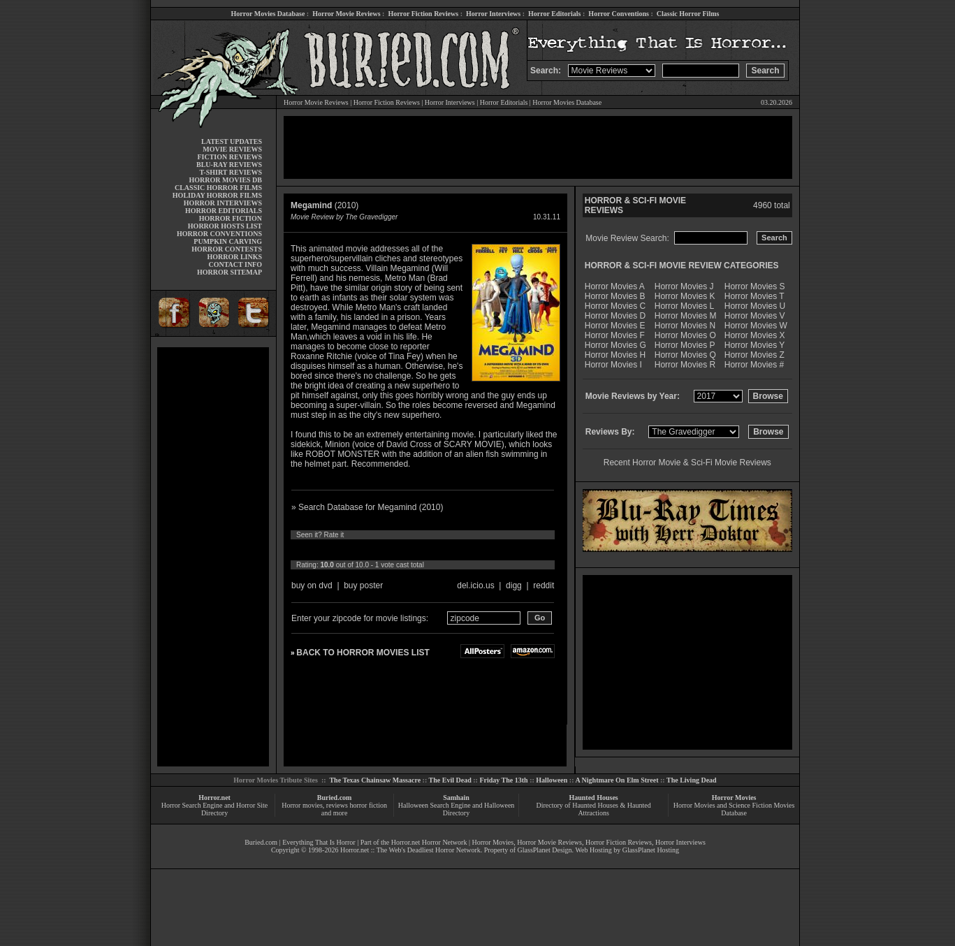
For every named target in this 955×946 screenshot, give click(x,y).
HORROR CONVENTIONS (219, 234)
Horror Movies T (754, 296)
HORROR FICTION (230, 218)
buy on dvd (312, 585)
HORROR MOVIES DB (225, 180)
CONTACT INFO (235, 264)
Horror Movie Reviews (346, 13)
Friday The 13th (503, 780)
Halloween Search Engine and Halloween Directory (456, 809)
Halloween (551, 780)
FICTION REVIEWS (229, 157)
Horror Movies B (615, 296)
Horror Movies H (615, 355)
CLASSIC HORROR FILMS (218, 187)
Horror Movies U (754, 306)
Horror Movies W (755, 325)
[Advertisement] (213, 556)
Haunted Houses (593, 797)
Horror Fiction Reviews (423, 13)
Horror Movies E (615, 325)
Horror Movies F (615, 335)
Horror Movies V (754, 316)
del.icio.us (475, 585)
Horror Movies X (754, 335)
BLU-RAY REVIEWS (229, 164)
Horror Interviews (493, 13)
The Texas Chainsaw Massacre (375, 780)
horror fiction (368, 805)
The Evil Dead (450, 780)
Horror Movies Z (754, 355)
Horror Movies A (615, 286)
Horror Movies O (685, 335)
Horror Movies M (686, 316)
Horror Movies (734, 797)
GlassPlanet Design (545, 850)
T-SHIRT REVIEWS (231, 172)
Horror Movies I (613, 365)
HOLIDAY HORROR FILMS (217, 195)
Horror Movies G (615, 345)
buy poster (363, 585)
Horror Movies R (685, 365)
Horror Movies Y (754, 345)
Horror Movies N (685, 325)
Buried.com (334, 797)
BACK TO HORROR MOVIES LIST (362, 652)
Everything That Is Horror (319, 842)
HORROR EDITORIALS (223, 210)
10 (427, 550)
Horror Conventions (618, 13)
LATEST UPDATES (231, 141)
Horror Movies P (685, 345)
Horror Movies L (684, 306)
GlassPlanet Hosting (650, 850)
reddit (543, 585)
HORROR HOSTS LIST (225, 226)
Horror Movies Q (685, 355)
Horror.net (214, 797)
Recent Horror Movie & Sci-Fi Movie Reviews (687, 462)
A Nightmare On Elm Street (616, 780)
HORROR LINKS (234, 257)
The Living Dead (691, 780)
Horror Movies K (685, 296)
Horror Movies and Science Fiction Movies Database (734, 809)
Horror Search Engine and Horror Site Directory (214, 809)
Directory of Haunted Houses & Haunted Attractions (594, 809)
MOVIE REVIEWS (232, 149)
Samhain (456, 797)
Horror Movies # (754, 365)
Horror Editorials (554, 13)
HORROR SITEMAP (229, 272)
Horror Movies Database (268, 13)
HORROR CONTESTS (226, 249)
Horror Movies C (615, 306)
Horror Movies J (684, 286)
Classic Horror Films (688, 13)
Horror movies (302, 805)
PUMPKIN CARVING (228, 241)
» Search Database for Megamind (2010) (367, 507)
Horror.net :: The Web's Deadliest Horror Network (410, 850)
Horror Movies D (615, 316)
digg (514, 585)
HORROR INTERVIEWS (223, 203)
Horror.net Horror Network (429, 842)
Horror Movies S (754, 286)
